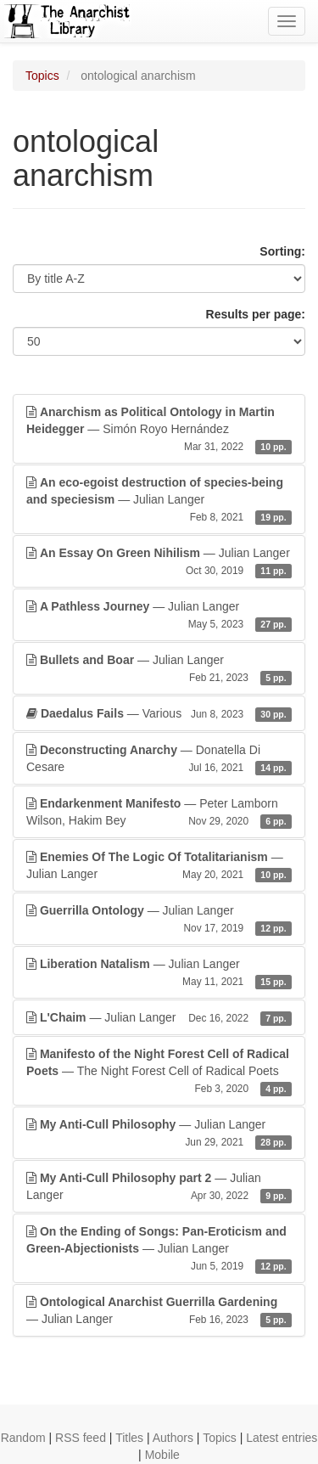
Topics (42, 75)
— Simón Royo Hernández (159, 429)
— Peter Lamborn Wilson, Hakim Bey (159, 813)
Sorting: (282, 251)
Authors (173, 1437)
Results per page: (255, 314)
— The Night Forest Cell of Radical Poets (159, 1071)
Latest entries (281, 1437)
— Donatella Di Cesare (159, 759)
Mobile (162, 1454)
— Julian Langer (159, 500)
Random (23, 1437)
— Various (159, 713)
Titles (129, 1437)
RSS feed (80, 1437)
